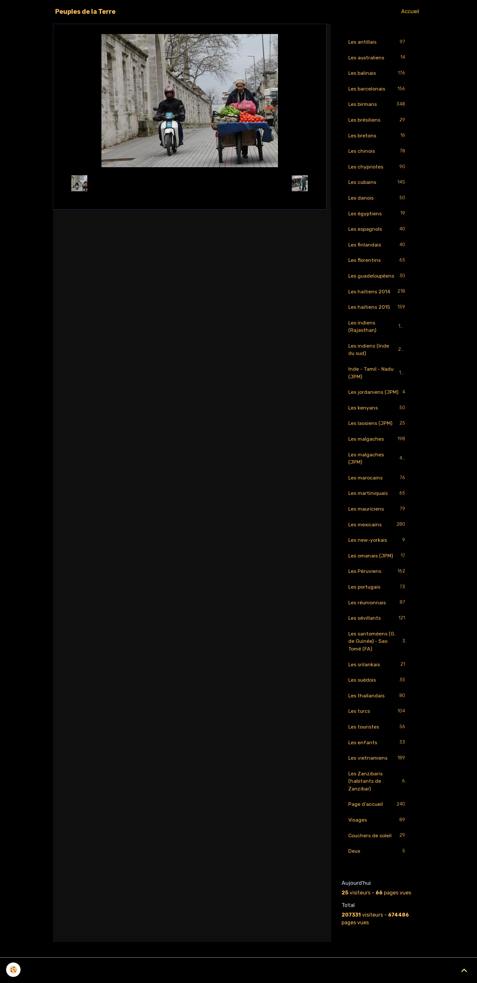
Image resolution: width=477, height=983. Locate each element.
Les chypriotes (377, 168)
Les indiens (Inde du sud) (377, 352)
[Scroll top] (464, 970)
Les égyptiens (377, 215)
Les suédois (377, 686)
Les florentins (377, 262)
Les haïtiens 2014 (377, 293)
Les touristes (377, 733)
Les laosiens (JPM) (377, 427)
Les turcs (377, 717)
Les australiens (377, 58)
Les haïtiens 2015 (377, 309)
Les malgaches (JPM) (377, 462)
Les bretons (377, 136)
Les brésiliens (377, 121)
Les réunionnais (377, 607)
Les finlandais (377, 246)
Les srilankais (377, 670)
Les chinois (377, 152)
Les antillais (377, 42)
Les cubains (377, 183)
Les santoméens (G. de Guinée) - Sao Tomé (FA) (378, 646)
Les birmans (377, 105)
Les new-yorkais (377, 544)
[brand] (85, 11)
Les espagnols (377, 231)
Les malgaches (377, 442)
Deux (377, 858)
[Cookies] (13, 969)
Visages (377, 827)
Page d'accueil (377, 811)
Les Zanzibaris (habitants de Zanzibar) (377, 787)
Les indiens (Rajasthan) (377, 329)
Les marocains (377, 482)
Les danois (377, 199)
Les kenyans (377, 411)
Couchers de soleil (377, 843)
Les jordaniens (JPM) (377, 395)
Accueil (410, 11)
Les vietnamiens (377, 764)
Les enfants (377, 749)
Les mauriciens (377, 513)
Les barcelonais (377, 89)
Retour (189, 183)
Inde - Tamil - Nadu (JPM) (377, 376)
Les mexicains (377, 529)
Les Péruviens (377, 576)
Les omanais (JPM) (377, 560)
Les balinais (377, 73)
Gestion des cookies (239, 974)
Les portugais (377, 592)
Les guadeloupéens (377, 278)
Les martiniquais (377, 497)
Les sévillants (377, 623)
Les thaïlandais (377, 701)
